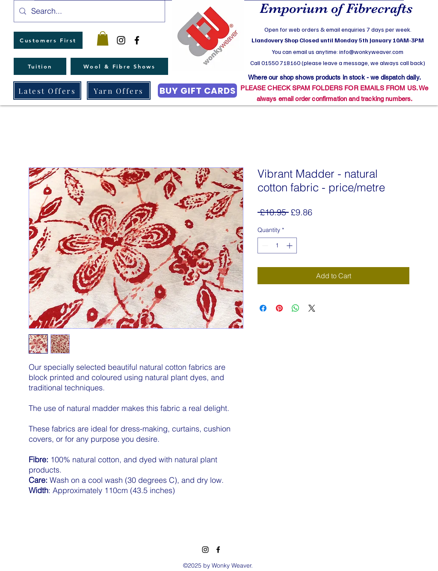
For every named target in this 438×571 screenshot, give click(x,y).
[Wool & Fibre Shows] (119, 66)
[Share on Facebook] (263, 308)
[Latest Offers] (47, 90)
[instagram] (121, 40)
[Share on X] (312, 308)
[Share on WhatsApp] (295, 308)
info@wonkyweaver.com (371, 51)
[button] (103, 38)
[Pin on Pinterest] (279, 308)
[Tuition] (40, 66)
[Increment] (290, 245)
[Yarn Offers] (118, 90)
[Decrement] (264, 245)
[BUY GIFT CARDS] (197, 90)
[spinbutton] (277, 245)
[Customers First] (48, 40)
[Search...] (89, 11)
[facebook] (136, 40)
